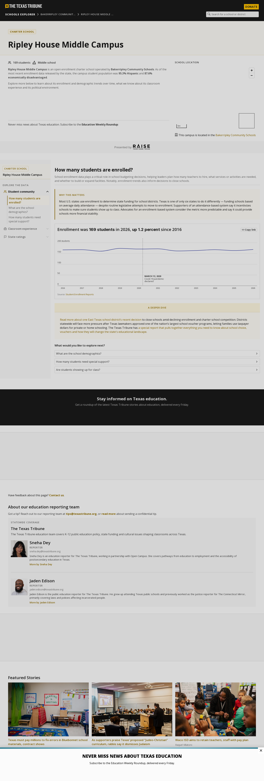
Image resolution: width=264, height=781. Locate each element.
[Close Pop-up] (261, 750)
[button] (132, 390)
